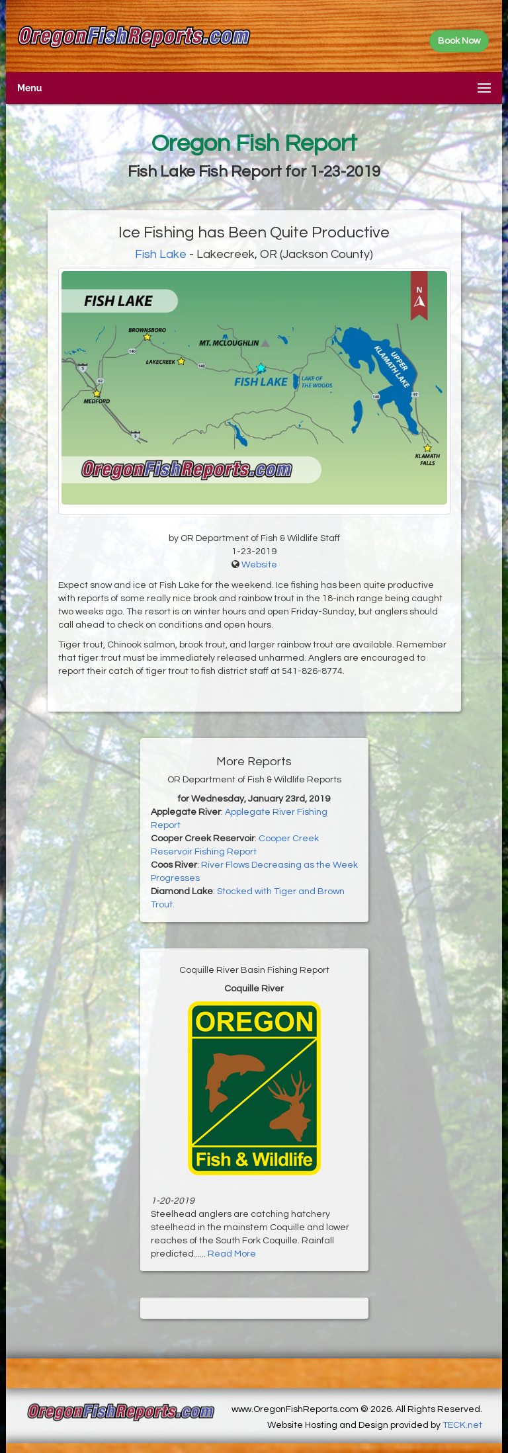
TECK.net (462, 1425)
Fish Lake (162, 254)
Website (259, 564)
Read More (232, 1254)
